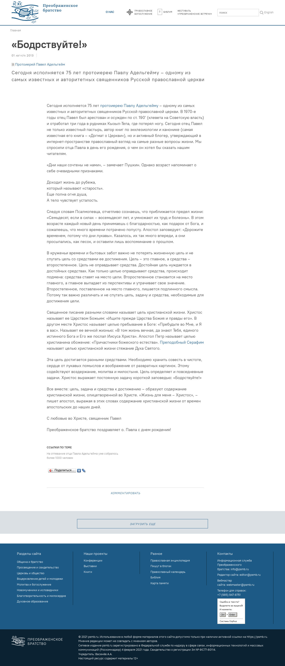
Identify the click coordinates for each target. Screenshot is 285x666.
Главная (15, 30)
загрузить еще (142, 523)
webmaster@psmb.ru (240, 584)
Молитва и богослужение (34, 584)
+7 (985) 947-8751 (229, 594)
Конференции (93, 560)
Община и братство (30, 562)
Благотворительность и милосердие (41, 596)
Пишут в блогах (161, 566)
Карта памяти (160, 583)
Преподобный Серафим (182, 342)
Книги (88, 572)
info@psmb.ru (240, 569)
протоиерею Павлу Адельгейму (129, 105)
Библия (165, 12)
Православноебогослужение (143, 12)
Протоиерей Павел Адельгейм (40, 64)
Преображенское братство (45, 641)
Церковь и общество (30, 573)
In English (267, 12)
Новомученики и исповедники (37, 590)
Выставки (90, 566)
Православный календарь (168, 572)
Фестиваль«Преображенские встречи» (194, 12)
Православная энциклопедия (170, 560)
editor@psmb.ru (250, 574)
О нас (110, 12)
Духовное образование (32, 601)
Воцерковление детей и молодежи (40, 578)
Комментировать (125, 492)
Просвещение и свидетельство (38, 567)
